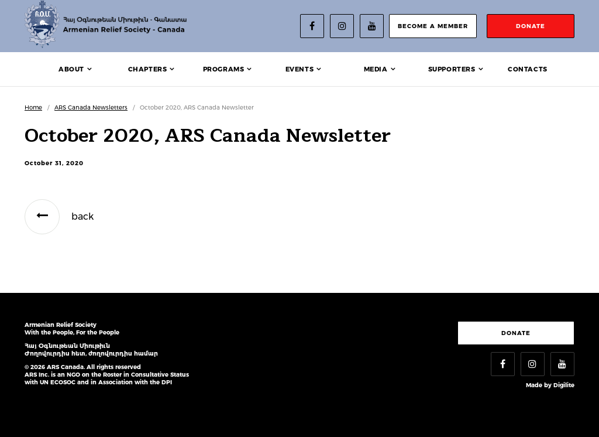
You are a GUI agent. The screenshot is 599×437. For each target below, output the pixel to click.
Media (376, 69)
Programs (224, 69)
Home (33, 107)
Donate (516, 333)
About (71, 69)
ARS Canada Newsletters (91, 107)
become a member (433, 26)
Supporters (452, 69)
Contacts (528, 69)
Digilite (563, 385)
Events (299, 69)
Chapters (147, 69)
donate (530, 26)
